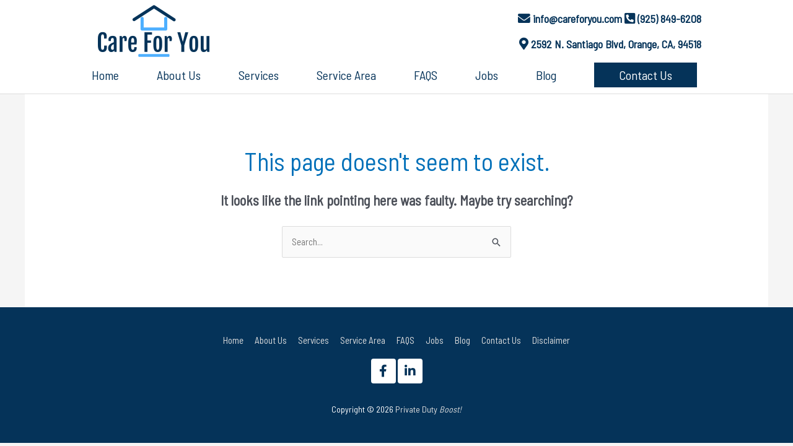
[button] (645, 75)
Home (233, 340)
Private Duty (428, 409)
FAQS (405, 340)
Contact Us (501, 340)
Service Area (362, 340)
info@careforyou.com (577, 18)
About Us (271, 340)
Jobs (435, 340)
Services (313, 340)
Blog (462, 340)
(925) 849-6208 (669, 18)
